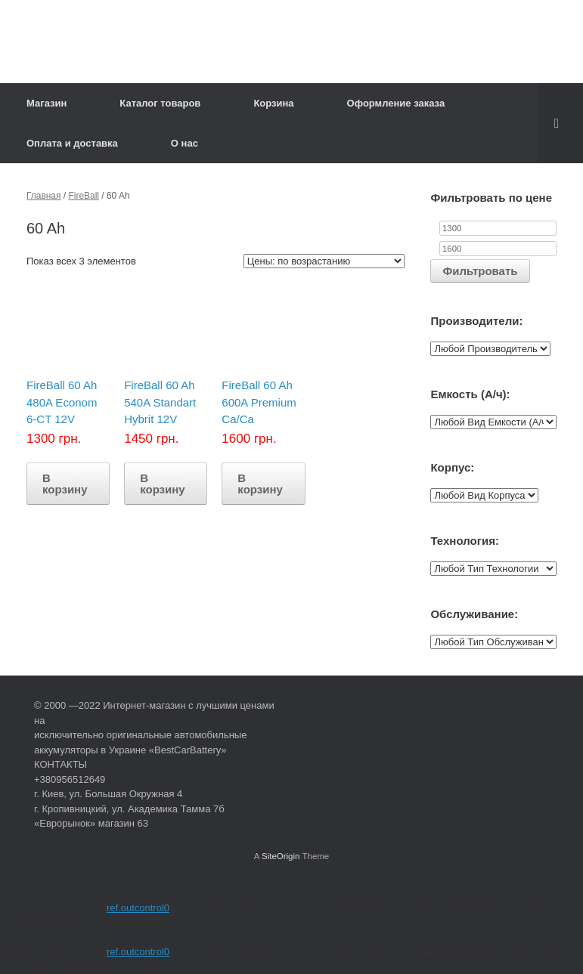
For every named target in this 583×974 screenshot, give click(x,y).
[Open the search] (560, 123)
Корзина (273, 103)
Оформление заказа (396, 103)
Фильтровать (479, 270)
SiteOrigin (281, 856)
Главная (43, 195)
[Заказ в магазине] (324, 261)
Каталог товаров (159, 103)
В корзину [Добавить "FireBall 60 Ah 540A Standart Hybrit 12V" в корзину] (162, 484)
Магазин (46, 103)
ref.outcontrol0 (138, 908)
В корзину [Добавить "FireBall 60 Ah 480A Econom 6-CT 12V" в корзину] (65, 484)
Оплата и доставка (72, 143)
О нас (184, 143)
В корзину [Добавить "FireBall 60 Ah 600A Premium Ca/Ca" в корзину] (260, 484)
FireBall (83, 195)
